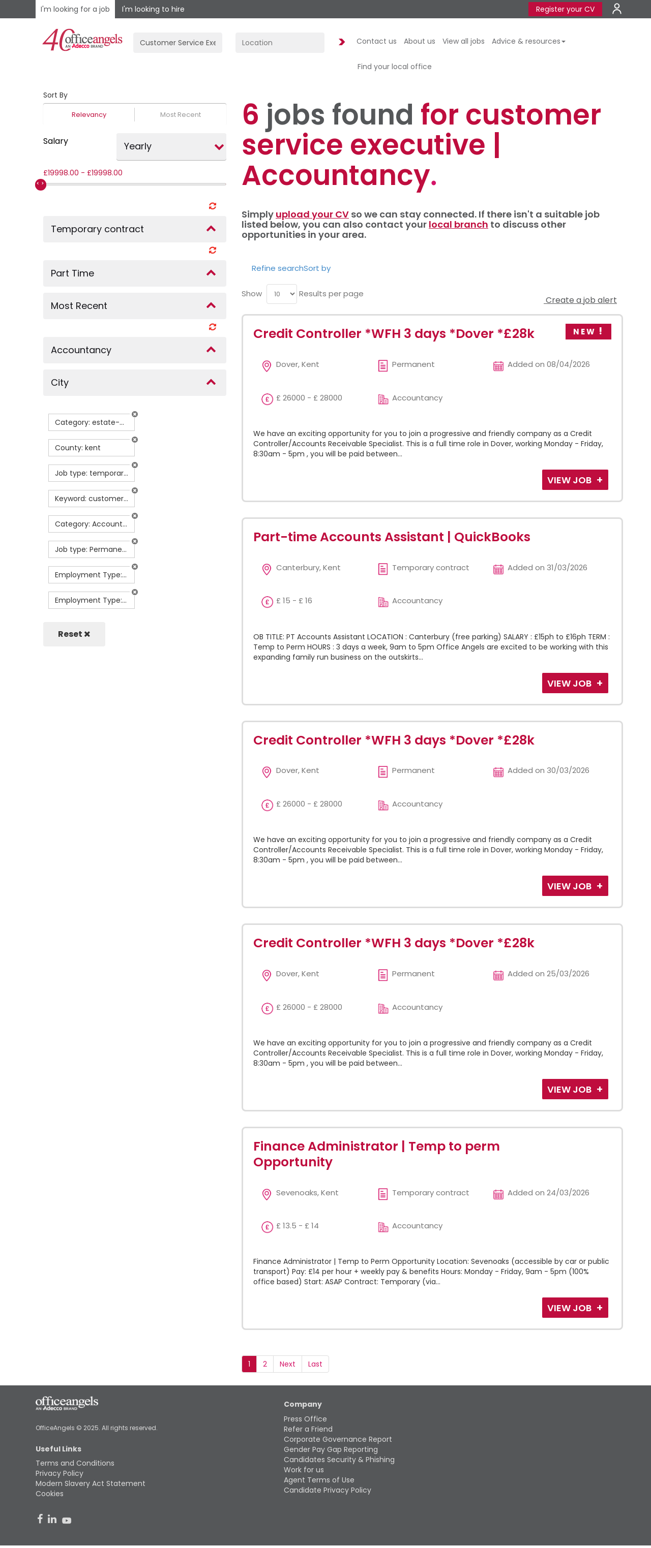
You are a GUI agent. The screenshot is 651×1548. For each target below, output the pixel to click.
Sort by (317, 268)
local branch (458, 224)
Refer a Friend (308, 1429)
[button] (135, 414)
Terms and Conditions (75, 1463)
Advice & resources (529, 41)
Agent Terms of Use (319, 1480)
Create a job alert (580, 300)
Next (287, 1364)
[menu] (282, 294)
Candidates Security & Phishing (339, 1459)
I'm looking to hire (153, 9)
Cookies (50, 1494)
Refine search (278, 268)
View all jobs (463, 41)
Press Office (305, 1419)
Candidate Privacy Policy (327, 1490)
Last (315, 1364)
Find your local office (395, 66)
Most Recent (180, 114)
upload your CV (312, 214)
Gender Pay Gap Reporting (331, 1449)
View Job (570, 480)
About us (419, 41)
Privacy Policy (59, 1473)
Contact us (377, 41)
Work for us (304, 1470)
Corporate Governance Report (338, 1439)
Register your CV (565, 9)
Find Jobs (340, 42)
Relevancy (89, 114)
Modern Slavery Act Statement (90, 1483)
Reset (74, 634)
